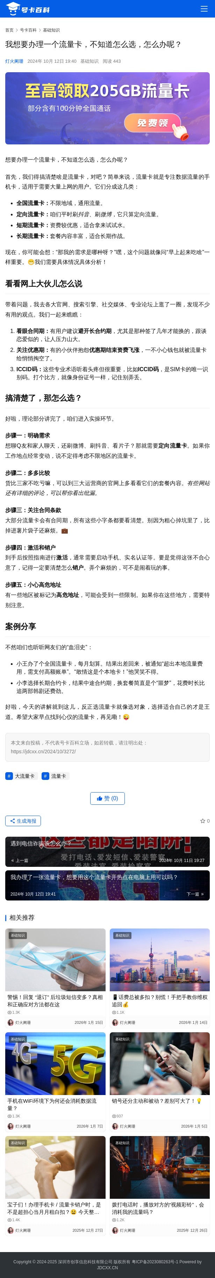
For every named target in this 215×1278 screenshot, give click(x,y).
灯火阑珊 (14, 61)
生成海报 (23, 821)
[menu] (204, 8)
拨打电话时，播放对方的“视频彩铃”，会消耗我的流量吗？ (158, 1208)
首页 (9, 30)
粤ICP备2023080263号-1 (155, 1261)
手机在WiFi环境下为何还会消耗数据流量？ (51, 1104)
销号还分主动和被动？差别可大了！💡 (157, 1101)
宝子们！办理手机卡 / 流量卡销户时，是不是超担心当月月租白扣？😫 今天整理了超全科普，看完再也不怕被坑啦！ (54, 1209)
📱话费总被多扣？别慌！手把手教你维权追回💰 (160, 1000)
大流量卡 (25, 776)
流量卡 (58, 776)
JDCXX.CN (107, 1267)
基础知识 (89, 61)
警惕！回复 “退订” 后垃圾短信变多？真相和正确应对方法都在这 (55, 1000)
